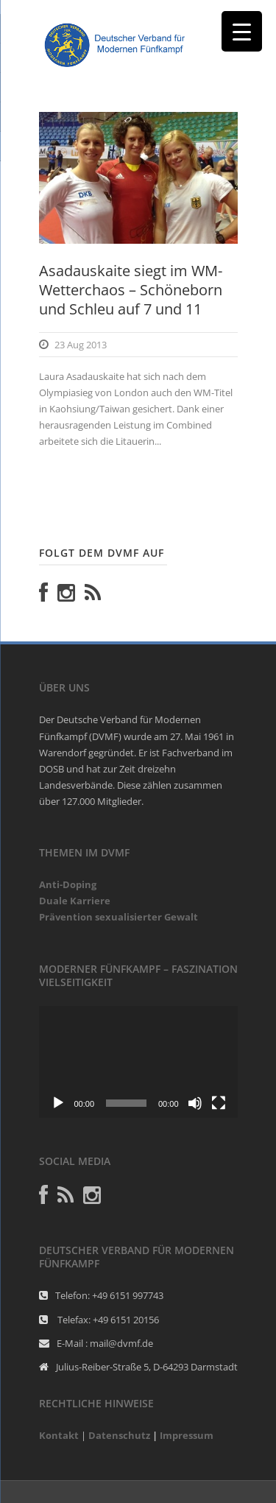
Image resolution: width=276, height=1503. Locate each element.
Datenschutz (119, 1435)
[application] (138, 1062)
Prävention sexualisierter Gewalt (118, 916)
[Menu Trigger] (242, 31)
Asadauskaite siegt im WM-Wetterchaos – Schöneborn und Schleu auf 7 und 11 (130, 290)
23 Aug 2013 (80, 344)
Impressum (186, 1435)
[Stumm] (195, 1103)
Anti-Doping (67, 884)
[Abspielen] (58, 1103)
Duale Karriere (74, 900)
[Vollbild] (218, 1103)
